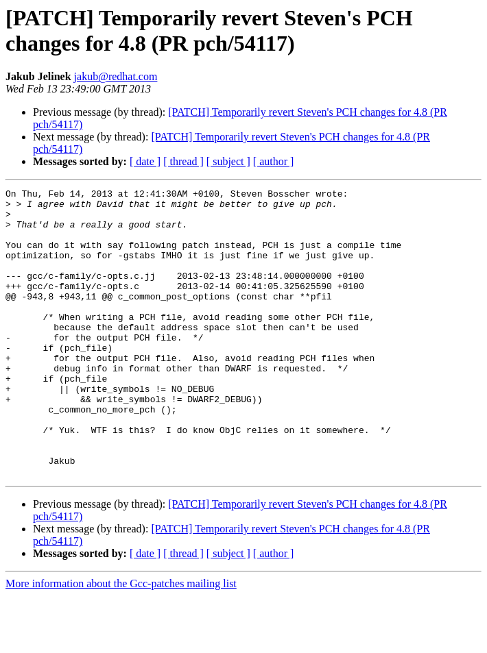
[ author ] (273, 161)
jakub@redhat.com (116, 76)
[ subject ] (228, 161)
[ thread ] (183, 161)
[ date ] (145, 161)
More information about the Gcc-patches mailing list (121, 641)
